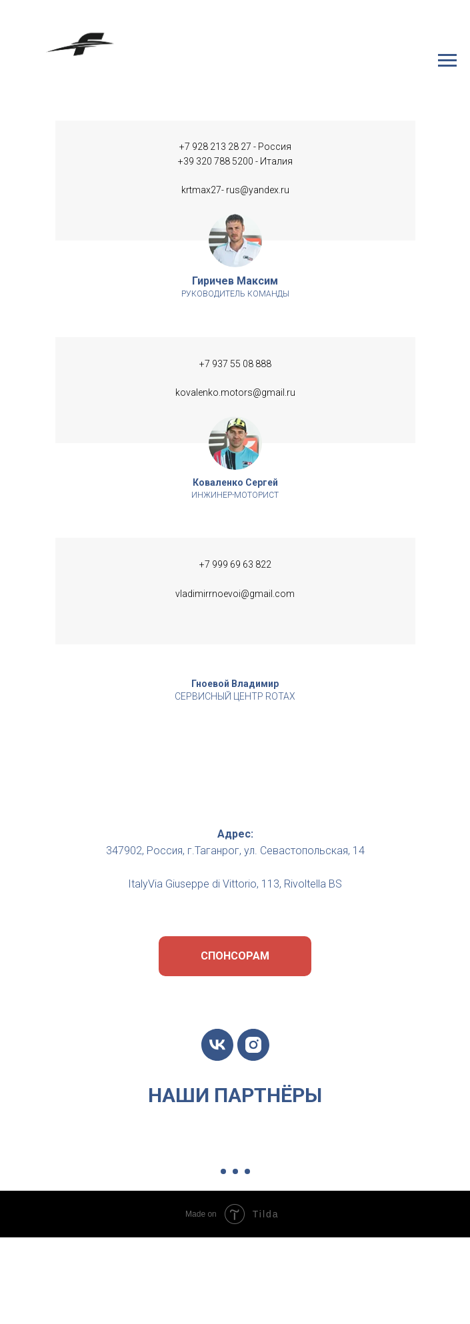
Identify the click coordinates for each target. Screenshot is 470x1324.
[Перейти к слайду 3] (247, 1171)
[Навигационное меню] (447, 60)
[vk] (217, 1045)
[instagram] (253, 1045)
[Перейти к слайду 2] (235, 1171)
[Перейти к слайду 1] (223, 1171)
